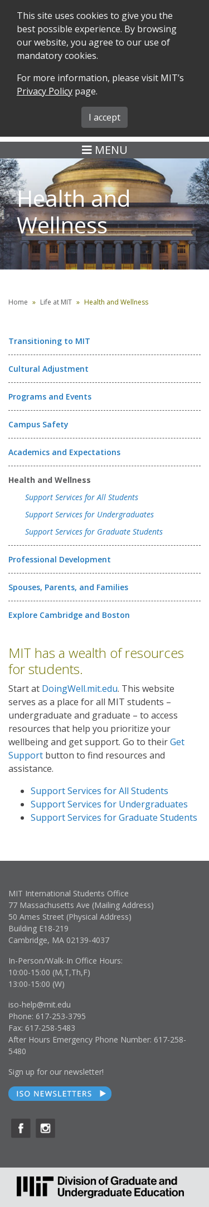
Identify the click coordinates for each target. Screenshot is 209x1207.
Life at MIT (56, 302)
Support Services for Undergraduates (89, 514)
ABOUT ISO (72, 85)
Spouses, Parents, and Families (68, 587)
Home (18, 302)
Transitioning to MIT (49, 341)
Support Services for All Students (81, 497)
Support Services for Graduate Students (94, 531)
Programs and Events (49, 396)
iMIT (159, 66)
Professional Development (59, 559)
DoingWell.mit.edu (80, 688)
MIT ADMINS (140, 85)
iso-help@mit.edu (39, 1004)
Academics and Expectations (64, 452)
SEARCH (61, 67)
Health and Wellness (49, 480)
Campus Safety (38, 424)
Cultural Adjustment (48, 368)
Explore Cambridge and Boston (69, 615)
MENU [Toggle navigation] (105, 149)
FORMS (112, 67)
